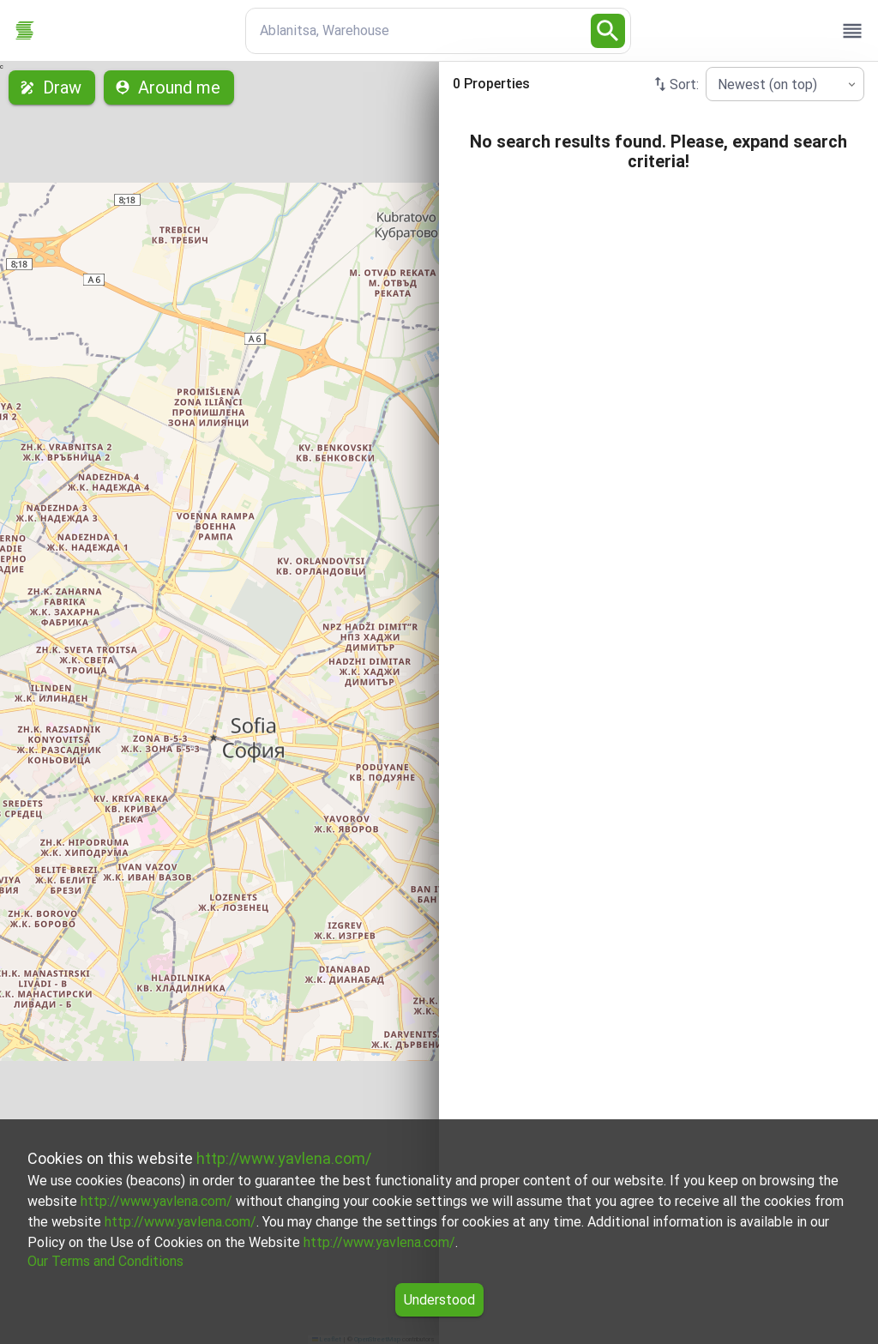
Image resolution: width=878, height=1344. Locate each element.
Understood (439, 1300)
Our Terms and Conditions (105, 1261)
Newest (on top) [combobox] (767, 84)
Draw (52, 87)
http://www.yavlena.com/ (283, 1158)
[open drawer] (852, 31)
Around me (169, 87)
